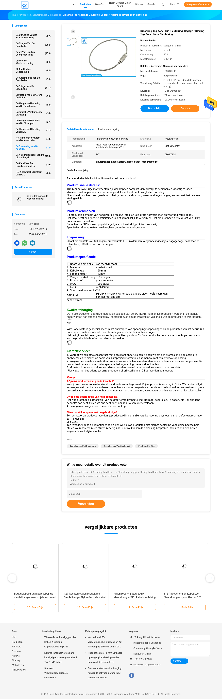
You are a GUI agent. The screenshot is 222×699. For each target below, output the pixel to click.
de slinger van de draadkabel (33, 87)
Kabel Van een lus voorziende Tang (33, 53)
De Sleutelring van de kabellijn (33, 147)
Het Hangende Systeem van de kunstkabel (33, 139)
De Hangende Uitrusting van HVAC (33, 130)
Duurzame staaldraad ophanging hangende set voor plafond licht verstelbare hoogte (104, 673)
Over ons (16, 651)
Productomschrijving (109, 129)
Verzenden (86, 504)
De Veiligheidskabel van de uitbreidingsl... (33, 156)
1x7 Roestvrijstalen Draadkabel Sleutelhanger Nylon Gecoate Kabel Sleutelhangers (85, 597)
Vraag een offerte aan (198, 4)
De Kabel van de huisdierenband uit (33, 164)
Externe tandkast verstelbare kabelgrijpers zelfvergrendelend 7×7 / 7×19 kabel (60, 657)
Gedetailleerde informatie (80, 129)
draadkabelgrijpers (51, 631)
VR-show (16, 646)
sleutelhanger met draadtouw (83, 446)
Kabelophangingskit (95, 631)
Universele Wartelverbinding (33, 62)
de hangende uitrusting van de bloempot (33, 122)
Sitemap (16, 660)
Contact (33, 251)
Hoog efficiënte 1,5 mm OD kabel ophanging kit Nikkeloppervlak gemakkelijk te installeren (105, 657)
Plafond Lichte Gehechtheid (33, 70)
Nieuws (16, 656)
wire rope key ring (146, 446)
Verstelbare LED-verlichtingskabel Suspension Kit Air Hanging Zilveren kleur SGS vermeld (105, 642)
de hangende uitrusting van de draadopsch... (33, 104)
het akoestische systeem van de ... (33, 173)
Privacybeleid (19, 669)
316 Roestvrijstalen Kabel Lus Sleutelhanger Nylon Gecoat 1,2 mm (182, 597)
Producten (17, 642)
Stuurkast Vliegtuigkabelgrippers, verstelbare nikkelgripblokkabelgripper (58, 673)
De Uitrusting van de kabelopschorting (33, 36)
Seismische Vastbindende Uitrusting (33, 113)
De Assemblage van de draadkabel (33, 79)
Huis (14, 637)
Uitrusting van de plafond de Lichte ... (33, 96)
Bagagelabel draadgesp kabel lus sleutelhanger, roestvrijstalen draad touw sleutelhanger (35, 597)
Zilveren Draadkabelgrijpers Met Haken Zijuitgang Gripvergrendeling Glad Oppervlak (60, 642)
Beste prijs (154, 108)
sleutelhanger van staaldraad (117, 446)
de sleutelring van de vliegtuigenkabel (37, 197)
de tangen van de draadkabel (33, 44)
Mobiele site (18, 665)
